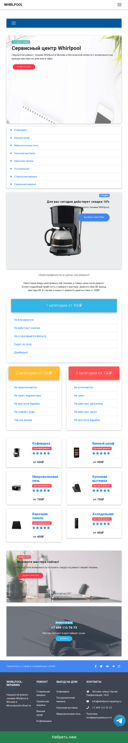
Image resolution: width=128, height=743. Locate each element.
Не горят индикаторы (27, 395)
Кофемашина (44, 721)
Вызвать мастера (94, 217)
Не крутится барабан (27, 403)
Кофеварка (18, 129)
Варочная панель (22, 160)
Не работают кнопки (27, 328)
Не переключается (25, 387)
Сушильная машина (23, 184)
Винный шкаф (20, 137)
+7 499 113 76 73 (24, 67)
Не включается (83, 387)
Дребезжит (21, 352)
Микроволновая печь (24, 145)
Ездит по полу (23, 344)
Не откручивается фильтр (30, 336)
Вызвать (64, 638)
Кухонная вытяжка (22, 153)
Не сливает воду (24, 411)
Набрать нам (64, 737)
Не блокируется (24, 319)
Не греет (79, 395)
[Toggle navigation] (119, 5)
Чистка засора (23, 420)
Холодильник (19, 168)
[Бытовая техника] (13, 23)
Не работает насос (85, 411)
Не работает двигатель (88, 403)
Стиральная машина (23, 176)
